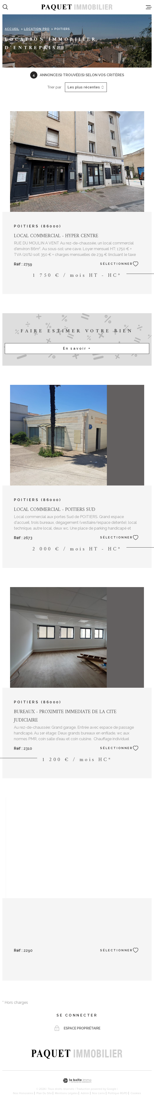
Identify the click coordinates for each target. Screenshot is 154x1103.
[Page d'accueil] (77, 7)
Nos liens (98, 1093)
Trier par (54, 87)
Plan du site (44, 1093)
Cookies (136, 1093)
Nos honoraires (23, 1093)
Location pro (37, 29)
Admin (85, 1093)
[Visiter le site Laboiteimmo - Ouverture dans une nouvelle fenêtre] (77, 1080)
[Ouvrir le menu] (149, 7)
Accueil (12, 29)
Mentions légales (66, 1093)
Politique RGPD (117, 1093)
